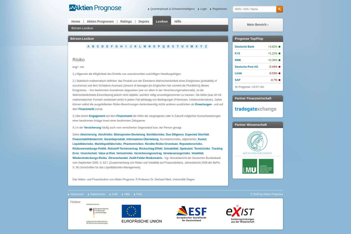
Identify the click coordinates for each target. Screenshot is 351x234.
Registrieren (219, 9)
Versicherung (92, 127)
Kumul (202, 139)
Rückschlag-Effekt (151, 148)
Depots (144, 21)
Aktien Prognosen (100, 21)
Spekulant (186, 148)
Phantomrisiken (133, 143)
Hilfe (177, 21)
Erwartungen (203, 104)
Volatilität (197, 153)
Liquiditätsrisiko (83, 143)
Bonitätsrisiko (156, 134)
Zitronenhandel (118, 158)
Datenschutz (97, 194)
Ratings (126, 21)
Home (75, 21)
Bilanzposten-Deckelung (129, 134)
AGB (115, 194)
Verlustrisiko (124, 153)
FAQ (139, 194)
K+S (237, 53)
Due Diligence (175, 134)
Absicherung (88, 134)
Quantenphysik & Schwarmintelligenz (172, 9)
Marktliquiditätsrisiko (108, 143)
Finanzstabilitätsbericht (88, 139)
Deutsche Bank (244, 46)
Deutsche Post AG (246, 66)
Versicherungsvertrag (148, 153)
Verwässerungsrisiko (176, 153)
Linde (238, 73)
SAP (237, 80)
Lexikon (162, 21)
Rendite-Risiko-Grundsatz (161, 143)
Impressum (76, 194)
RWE (238, 60)
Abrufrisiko (105, 134)
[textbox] (258, 9)
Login (203, 9)
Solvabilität (171, 148)
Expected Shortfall (197, 134)
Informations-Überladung (142, 139)
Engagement (97, 116)
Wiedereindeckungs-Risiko (90, 158)
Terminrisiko (202, 148)
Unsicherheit (89, 153)
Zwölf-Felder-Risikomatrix (145, 158)
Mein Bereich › (258, 24)
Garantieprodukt (114, 139)
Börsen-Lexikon (82, 28)
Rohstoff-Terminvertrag (122, 148)
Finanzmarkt (86, 109)
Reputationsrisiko (190, 143)
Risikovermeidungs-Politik (89, 148)
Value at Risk (106, 153)
